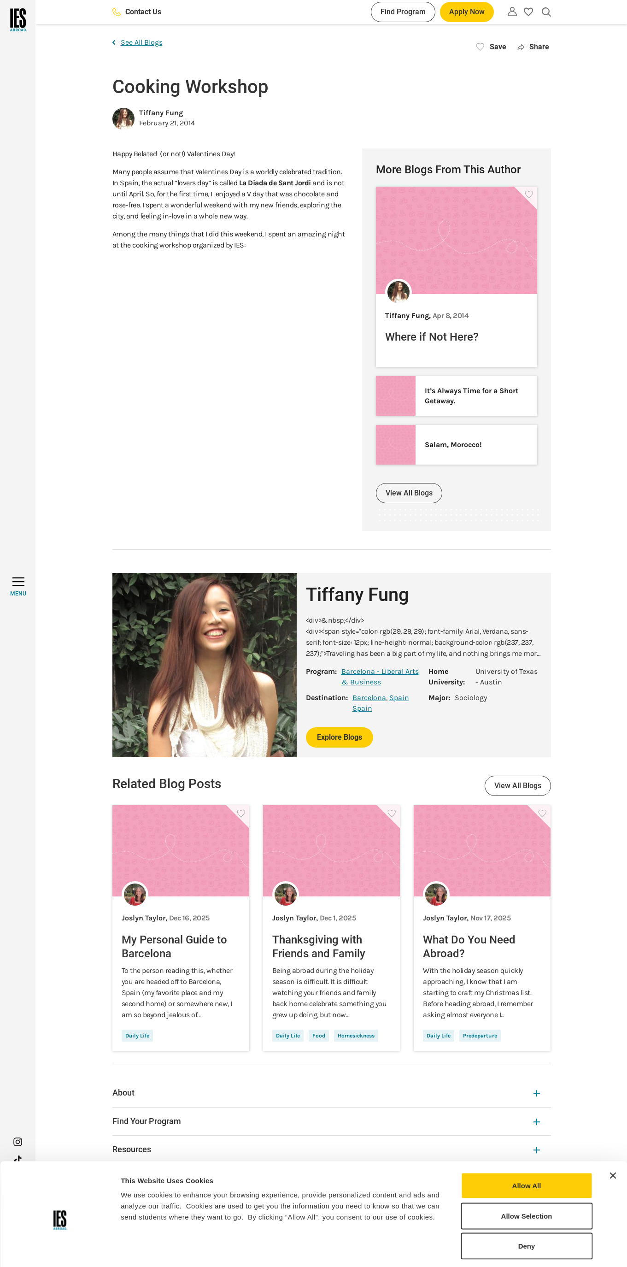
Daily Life (137, 1035)
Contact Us (136, 11)
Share (533, 46)
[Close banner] (612, 1136)
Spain (399, 697)
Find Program (403, 11)
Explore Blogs (339, 737)
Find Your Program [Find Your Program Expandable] (326, 1121)
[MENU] (18, 587)
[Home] (17, 19)
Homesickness (356, 1035)
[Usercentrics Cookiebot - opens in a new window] (59, 1249)
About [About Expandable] (326, 1092)
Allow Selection (526, 1176)
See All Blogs (137, 42)
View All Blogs (409, 493)
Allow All (526, 1146)
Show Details (484, 1249)
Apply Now (467, 11)
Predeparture (480, 1035)
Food (318, 1035)
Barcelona (369, 697)
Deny (526, 1206)
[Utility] (512, 11)
